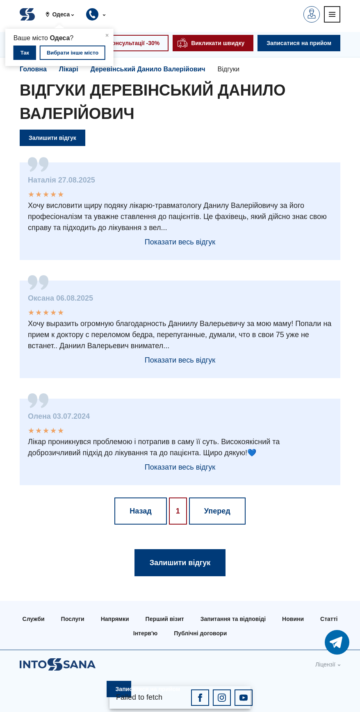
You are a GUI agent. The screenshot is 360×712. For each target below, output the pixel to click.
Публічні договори (200, 633)
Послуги (72, 619)
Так (25, 53)
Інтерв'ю (145, 633)
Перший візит (165, 619)
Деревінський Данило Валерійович (148, 69)
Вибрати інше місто (72, 53)
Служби (34, 619)
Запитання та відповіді (233, 619)
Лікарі (68, 69)
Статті (328, 619)
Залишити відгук (52, 138)
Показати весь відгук (180, 242)
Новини (293, 619)
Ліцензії (325, 664)
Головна (33, 69)
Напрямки (115, 619)
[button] (63, 14)
